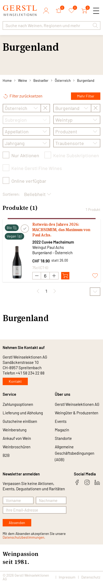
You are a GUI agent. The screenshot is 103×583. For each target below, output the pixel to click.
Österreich (63, 80)
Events (60, 421)
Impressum (67, 577)
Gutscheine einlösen (20, 421)
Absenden (17, 522)
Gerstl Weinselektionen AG (77, 404)
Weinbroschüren (16, 446)
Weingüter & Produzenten (76, 412)
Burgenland (85, 80)
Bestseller (40, 80)
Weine (22, 80)
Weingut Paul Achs (48, 247)
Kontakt (15, 381)
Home (7, 80)
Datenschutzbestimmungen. (24, 537)
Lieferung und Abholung (23, 412)
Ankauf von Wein (17, 438)
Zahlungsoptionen (18, 404)
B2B (6, 455)
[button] (95, 25)
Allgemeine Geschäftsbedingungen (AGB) (74, 453)
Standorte (63, 438)
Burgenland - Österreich (52, 252)
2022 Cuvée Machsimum (53, 242)
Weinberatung (14, 429)
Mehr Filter (85, 96)
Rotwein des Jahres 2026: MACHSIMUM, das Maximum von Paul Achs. (61, 229)
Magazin (62, 429)
